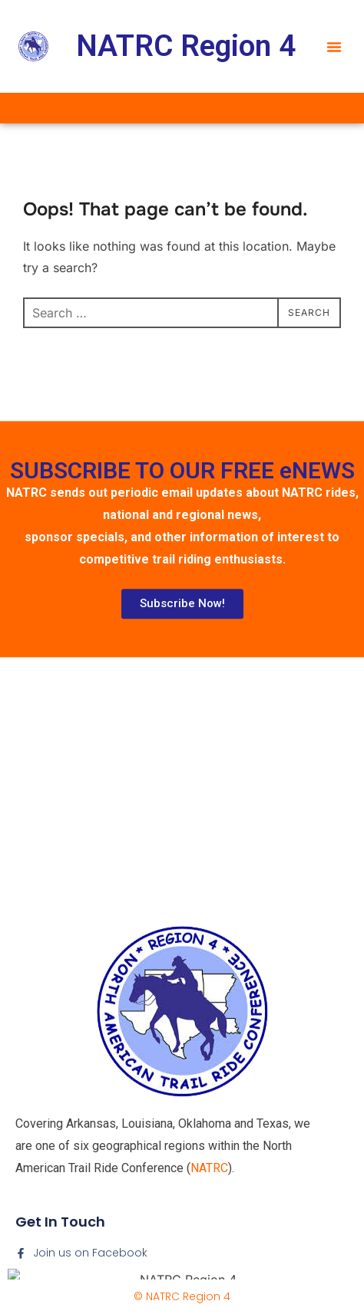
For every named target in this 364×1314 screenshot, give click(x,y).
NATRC (209, 1251)
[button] (334, 46)
